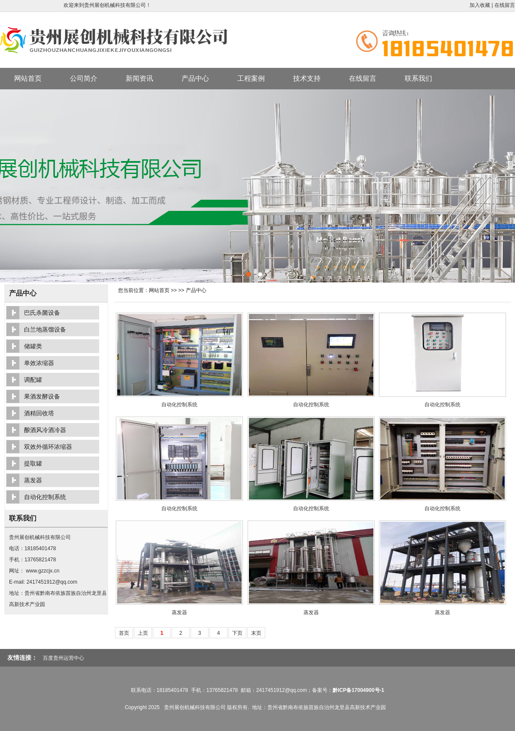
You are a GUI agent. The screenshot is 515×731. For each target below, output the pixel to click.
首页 (124, 633)
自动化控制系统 (179, 405)
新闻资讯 (139, 78)
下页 (237, 633)
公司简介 (83, 78)
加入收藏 (480, 5)
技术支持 (307, 78)
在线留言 (504, 5)
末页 (256, 633)
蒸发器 (179, 612)
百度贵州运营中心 (63, 658)
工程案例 (251, 78)
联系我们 (418, 78)
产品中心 (195, 78)
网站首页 (28, 78)
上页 (143, 633)
